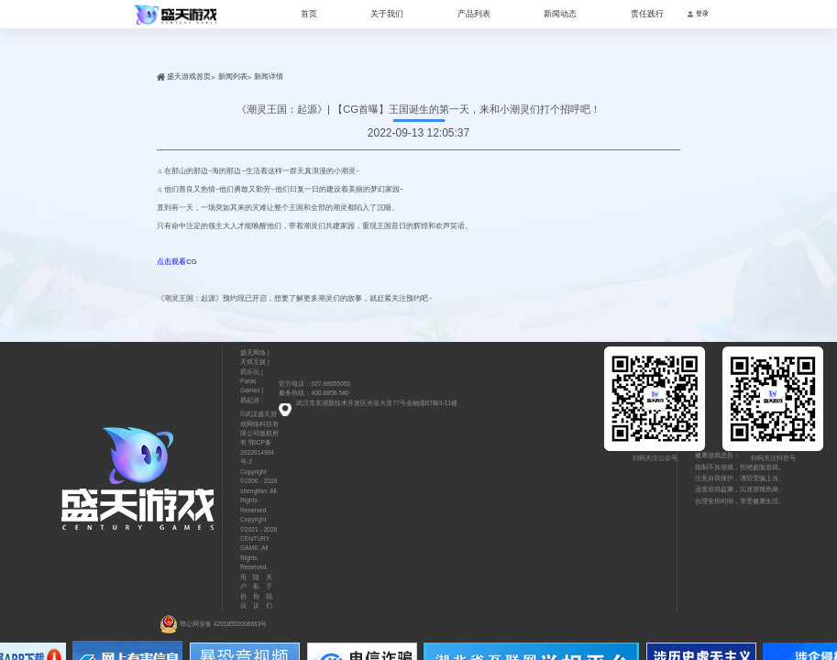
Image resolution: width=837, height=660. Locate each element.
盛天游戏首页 (189, 76)
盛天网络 (253, 352)
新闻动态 (560, 13)
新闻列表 (233, 76)
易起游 (249, 400)
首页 (309, 13)
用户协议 (243, 591)
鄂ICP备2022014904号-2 (257, 452)
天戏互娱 (253, 361)
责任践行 (647, 13)
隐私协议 (256, 591)
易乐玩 (249, 371)
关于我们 (386, 13)
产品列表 (473, 13)
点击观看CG (176, 262)
